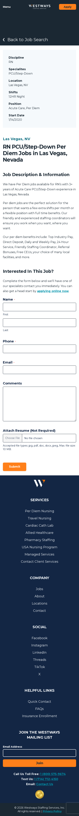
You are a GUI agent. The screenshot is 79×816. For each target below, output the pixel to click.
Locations (39, 603)
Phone (9, 341)
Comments (12, 383)
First (5, 314)
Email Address (12, 746)
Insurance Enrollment (39, 716)
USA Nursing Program (39, 547)
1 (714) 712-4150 (46, 779)
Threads (39, 660)
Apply (67, 6)
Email (8, 362)
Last (5, 330)
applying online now (53, 291)
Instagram (39, 645)
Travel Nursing (39, 518)
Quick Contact (39, 702)
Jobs (39, 589)
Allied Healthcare (39, 533)
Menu (7, 6)
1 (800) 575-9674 (53, 774)
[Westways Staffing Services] (39, 7)
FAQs (39, 709)
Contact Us (44, 784)
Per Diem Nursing (39, 511)
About (39, 596)
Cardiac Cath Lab (39, 526)
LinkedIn (40, 653)
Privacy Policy (52, 811)
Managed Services (39, 554)
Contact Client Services (39, 562)
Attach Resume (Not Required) (29, 431)
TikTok (39, 667)
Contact (39, 611)
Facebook (40, 638)
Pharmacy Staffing (39, 540)
